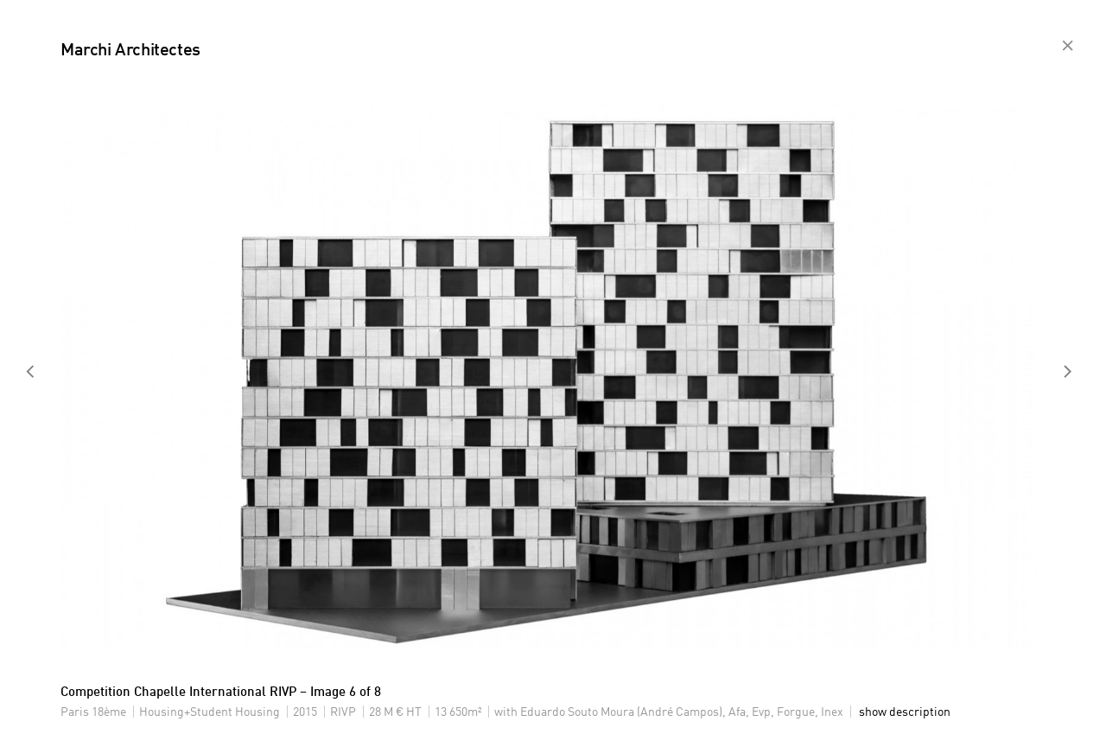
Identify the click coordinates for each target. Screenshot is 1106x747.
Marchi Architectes (130, 51)
